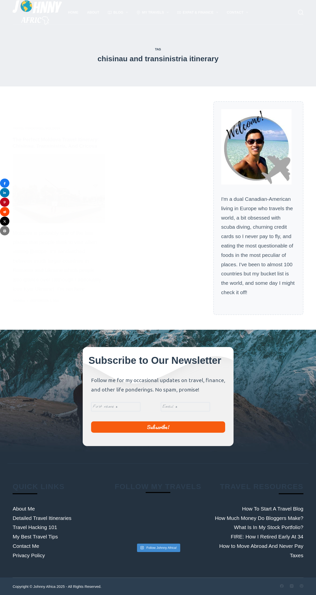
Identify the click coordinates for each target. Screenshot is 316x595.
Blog (119, 12)
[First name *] (115, 406)
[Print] (4, 230)
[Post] (4, 221)
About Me (24, 509)
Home (73, 12)
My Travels (154, 12)
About (93, 12)
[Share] (4, 183)
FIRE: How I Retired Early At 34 (267, 536)
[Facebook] (282, 586)
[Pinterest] (301, 586)
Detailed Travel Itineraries (42, 518)
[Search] (300, 12)
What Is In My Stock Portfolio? (268, 527)
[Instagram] (292, 586)
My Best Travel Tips (35, 536)
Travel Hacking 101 (35, 527)
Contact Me (26, 546)
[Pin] (4, 202)
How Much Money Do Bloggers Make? (259, 518)
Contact (238, 12)
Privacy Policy (29, 555)
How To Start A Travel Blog (272, 509)
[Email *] (185, 406)
